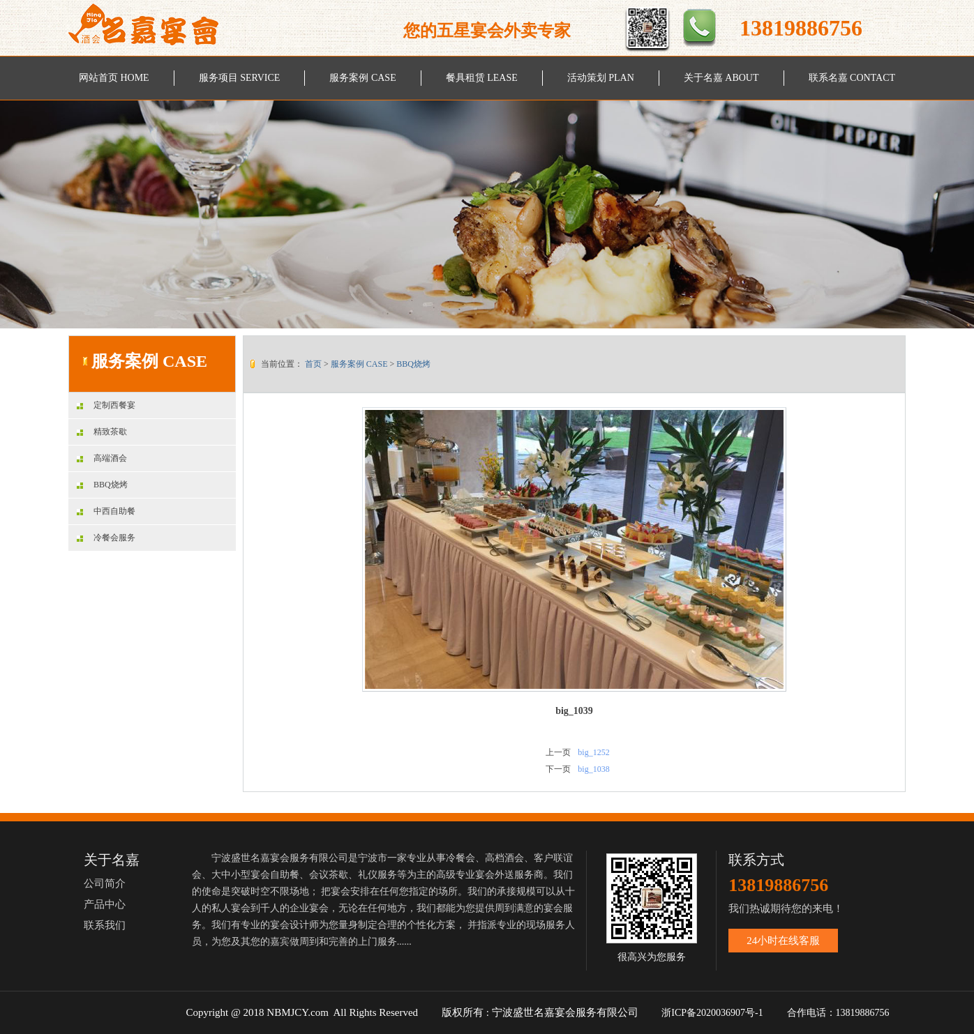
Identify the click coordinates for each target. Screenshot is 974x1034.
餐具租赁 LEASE (482, 78)
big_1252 (593, 752)
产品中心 (105, 904)
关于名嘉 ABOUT (721, 78)
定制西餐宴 (106, 405)
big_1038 (593, 769)
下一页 (558, 769)
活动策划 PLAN (600, 78)
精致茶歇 (102, 431)
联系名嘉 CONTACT (852, 78)
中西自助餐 (106, 511)
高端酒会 (102, 458)
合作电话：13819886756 (839, 1013)
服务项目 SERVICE (239, 78)
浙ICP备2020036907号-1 (712, 1013)
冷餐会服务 (106, 537)
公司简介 (105, 883)
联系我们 (105, 925)
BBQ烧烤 (102, 484)
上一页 (558, 752)
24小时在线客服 (783, 940)
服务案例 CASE (362, 78)
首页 (313, 364)
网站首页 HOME (114, 78)
